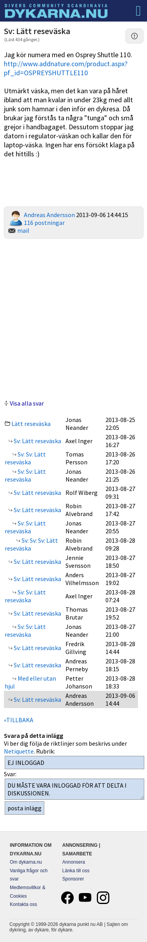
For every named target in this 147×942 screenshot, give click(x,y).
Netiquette (19, 751)
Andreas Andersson (49, 215)
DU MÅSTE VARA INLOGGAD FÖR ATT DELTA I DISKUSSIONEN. (74, 789)
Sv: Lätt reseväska (37, 441)
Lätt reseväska (31, 424)
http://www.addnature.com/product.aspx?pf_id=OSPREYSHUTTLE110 (65, 68)
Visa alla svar (27, 403)
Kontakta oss (23, 904)
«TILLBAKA (18, 720)
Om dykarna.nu (26, 862)
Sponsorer (73, 879)
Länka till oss (75, 870)
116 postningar (44, 222)
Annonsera (73, 862)
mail (23, 230)
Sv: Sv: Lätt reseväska (25, 458)
